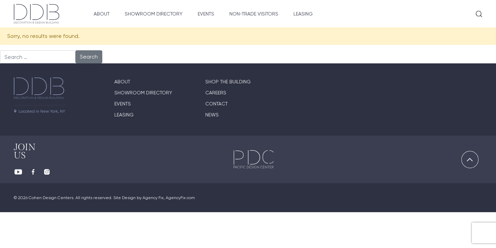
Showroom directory (143, 92)
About (102, 14)
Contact (216, 103)
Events (206, 14)
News (212, 114)
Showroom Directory (154, 14)
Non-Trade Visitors (253, 14)
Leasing (303, 14)
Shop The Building (228, 81)
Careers (215, 92)
